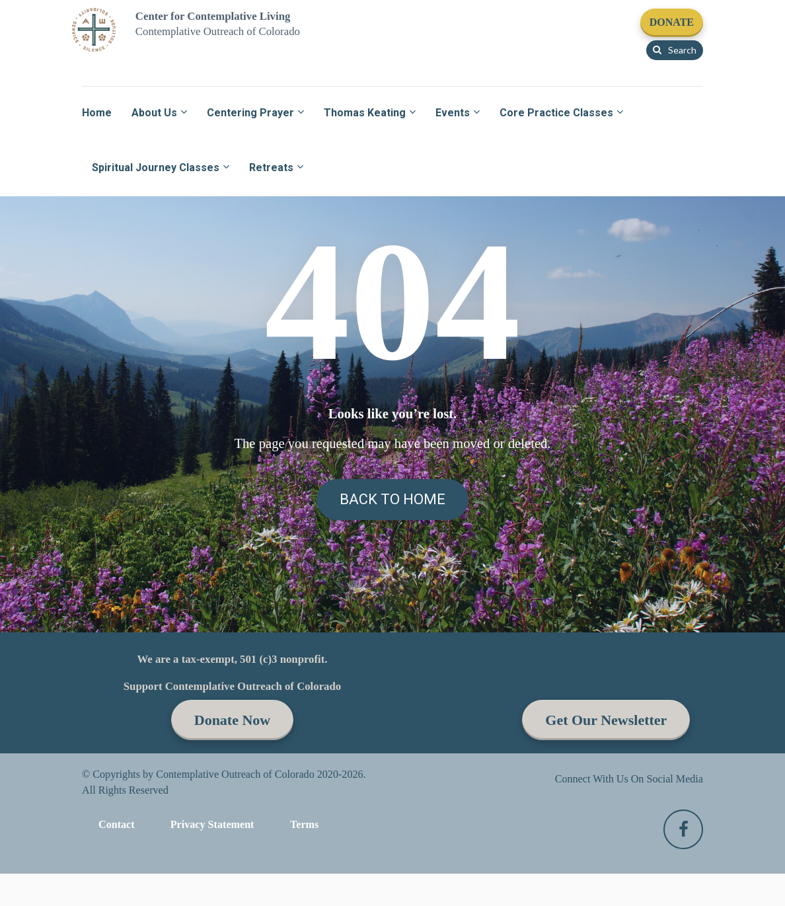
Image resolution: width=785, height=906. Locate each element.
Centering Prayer (250, 112)
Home (97, 112)
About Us (154, 112)
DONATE (672, 22)
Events (452, 112)
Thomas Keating (365, 112)
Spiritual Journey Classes (155, 167)
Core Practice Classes (556, 112)
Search (674, 50)
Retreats (271, 167)
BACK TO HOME (392, 734)
